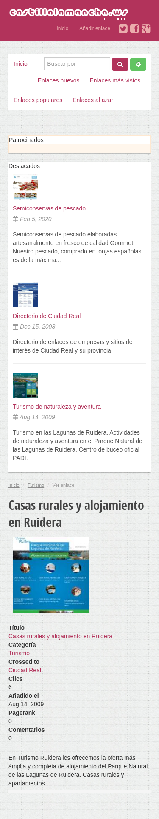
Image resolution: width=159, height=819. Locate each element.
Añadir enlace (94, 28)
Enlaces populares (38, 100)
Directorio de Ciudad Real (47, 316)
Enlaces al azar (93, 100)
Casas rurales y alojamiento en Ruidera (60, 636)
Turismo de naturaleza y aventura (57, 406)
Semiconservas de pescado (49, 208)
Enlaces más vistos (115, 80)
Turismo (36, 485)
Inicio (63, 28)
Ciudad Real (24, 670)
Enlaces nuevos (59, 80)
